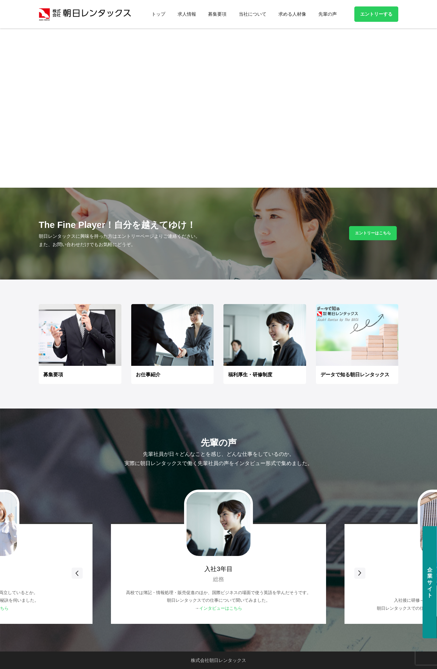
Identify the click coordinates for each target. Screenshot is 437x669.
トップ (160, 14)
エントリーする (376, 14)
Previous (110, 573)
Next (326, 573)
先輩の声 (327, 14)
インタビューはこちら (220, 608)
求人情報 (188, 14)
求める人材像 (292, 14)
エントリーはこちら (373, 233)
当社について (253, 14)
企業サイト (429, 583)
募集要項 (218, 14)
